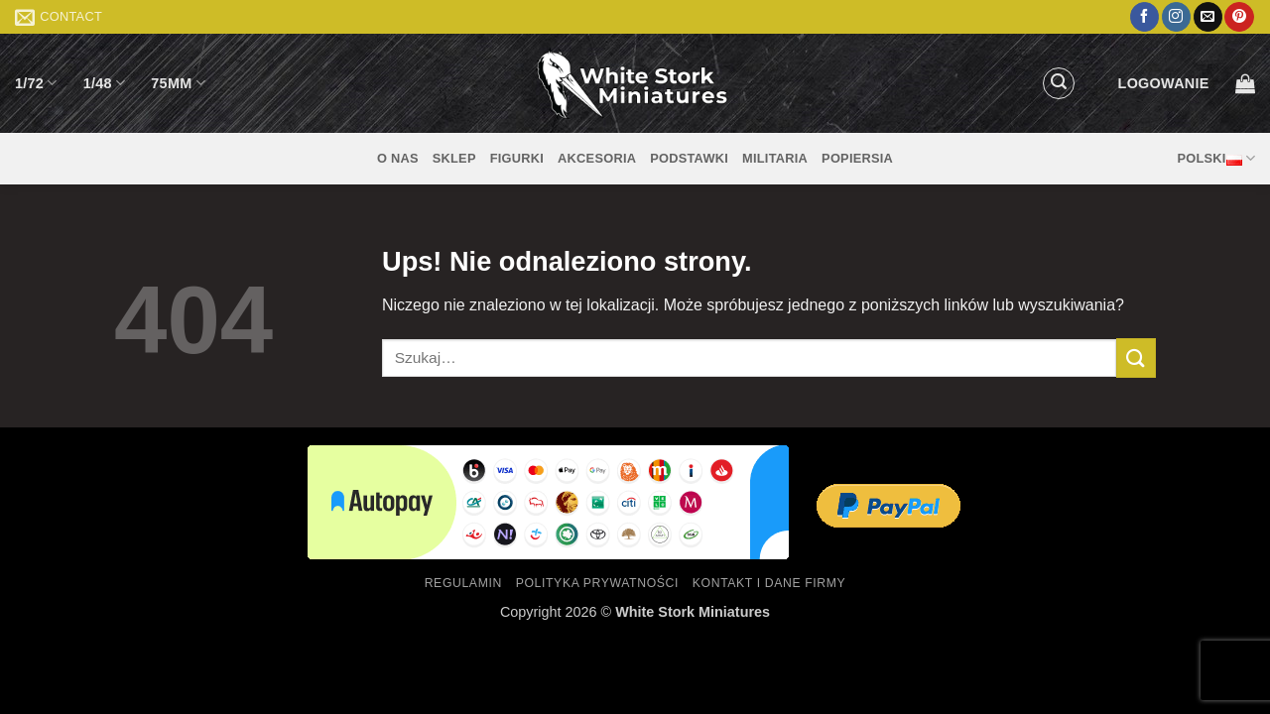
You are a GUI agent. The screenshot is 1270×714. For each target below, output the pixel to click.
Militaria (775, 158)
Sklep (454, 158)
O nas (398, 158)
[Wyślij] (1136, 357)
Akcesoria (597, 158)
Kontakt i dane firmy (769, 583)
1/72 (36, 82)
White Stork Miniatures (692, 612)
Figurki (517, 158)
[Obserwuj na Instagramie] (1176, 17)
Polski (1216, 159)
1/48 (104, 82)
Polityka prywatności (597, 583)
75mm (178, 82)
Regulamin (463, 583)
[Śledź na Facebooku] (1144, 17)
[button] (1059, 83)
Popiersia (857, 158)
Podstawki (689, 158)
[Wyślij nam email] (1208, 17)
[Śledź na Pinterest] (1238, 17)
